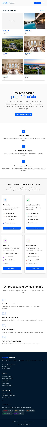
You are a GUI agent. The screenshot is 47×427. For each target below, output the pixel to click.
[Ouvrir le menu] (44, 3)
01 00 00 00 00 (6, 366)
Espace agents (5, 380)
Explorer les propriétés (23, 114)
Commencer (37, 2)
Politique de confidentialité (8, 395)
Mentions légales (6, 397)
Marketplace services (7, 385)
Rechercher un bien (6, 376)
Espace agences (6, 383)
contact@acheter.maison (8, 364)
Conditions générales (7, 393)
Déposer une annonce (7, 378)
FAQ (3, 400)
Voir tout (42, 10)
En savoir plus (11, 228)
